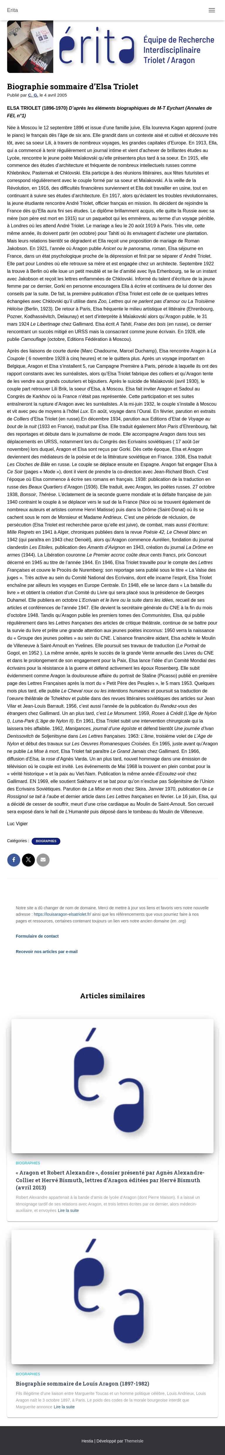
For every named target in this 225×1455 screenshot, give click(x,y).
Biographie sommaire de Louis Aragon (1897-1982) (82, 1383)
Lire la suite (68, 1210)
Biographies (46, 841)
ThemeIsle (133, 1441)
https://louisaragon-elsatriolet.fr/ (62, 914)
